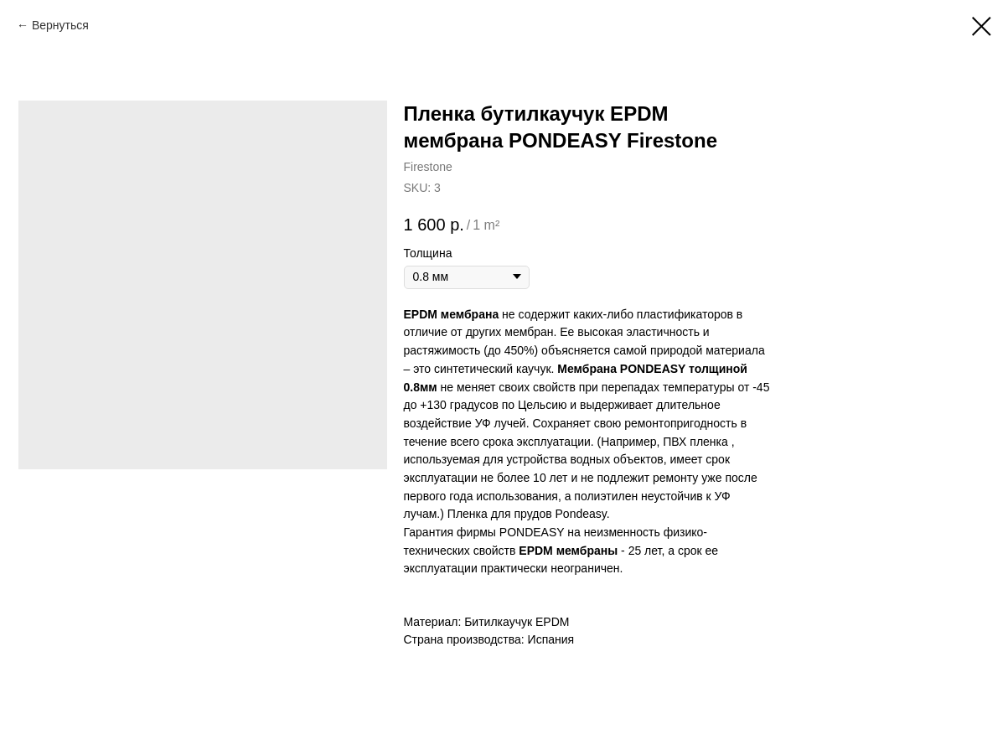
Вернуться (60, 25)
